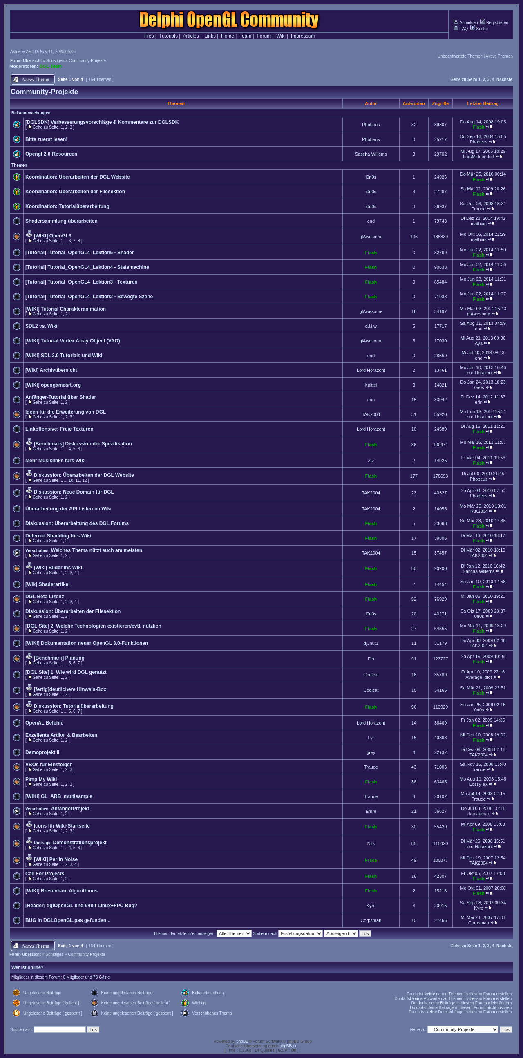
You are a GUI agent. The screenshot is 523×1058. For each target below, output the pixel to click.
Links (210, 36)
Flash (479, 127)
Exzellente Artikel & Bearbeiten (61, 735)
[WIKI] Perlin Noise (56, 859)
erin (371, 399)
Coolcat (370, 674)
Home (227, 36)
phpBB (242, 1041)
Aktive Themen (499, 56)
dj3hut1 (371, 643)
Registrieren (494, 22)
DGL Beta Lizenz (44, 596)
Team (245, 36)
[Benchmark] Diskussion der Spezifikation (83, 444)
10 (71, 480)
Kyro (371, 905)
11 (78, 480)
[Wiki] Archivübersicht (51, 370)
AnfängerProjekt (70, 809)
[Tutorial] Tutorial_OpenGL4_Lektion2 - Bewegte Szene (89, 297)
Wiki (281, 36)
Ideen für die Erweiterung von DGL (65, 412)
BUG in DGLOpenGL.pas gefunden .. (67, 920)
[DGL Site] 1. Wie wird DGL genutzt (66, 672)
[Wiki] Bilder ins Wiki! (59, 567)
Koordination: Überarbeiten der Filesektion (75, 192)
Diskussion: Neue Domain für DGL (74, 492)
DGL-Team (50, 66)
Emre (371, 811)
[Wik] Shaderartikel (47, 584)
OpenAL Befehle (44, 723)
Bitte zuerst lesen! (46, 139)
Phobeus (371, 124)
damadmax (478, 813)
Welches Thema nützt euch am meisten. (97, 550)
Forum (264, 36)
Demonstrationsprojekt (79, 843)
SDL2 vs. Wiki (41, 326)
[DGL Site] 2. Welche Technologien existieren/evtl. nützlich (93, 626)
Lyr (371, 737)
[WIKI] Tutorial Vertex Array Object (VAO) (72, 341)
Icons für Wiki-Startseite (62, 826)
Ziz (371, 460)
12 (84, 480)
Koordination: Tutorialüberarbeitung (67, 206)
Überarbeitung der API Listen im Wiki (68, 509)
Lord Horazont (371, 370)
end (371, 221)
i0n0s (371, 176)
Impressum (303, 36)
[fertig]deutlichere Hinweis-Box (70, 689)
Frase (371, 860)
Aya (479, 343)
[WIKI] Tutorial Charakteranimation (65, 309)
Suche (479, 29)
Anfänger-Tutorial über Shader (60, 397)
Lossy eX (478, 784)
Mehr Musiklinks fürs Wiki (55, 460)
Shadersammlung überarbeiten (61, 221)
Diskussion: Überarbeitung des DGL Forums (77, 523)
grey (371, 752)
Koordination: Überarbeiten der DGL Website (77, 177)
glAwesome (371, 236)
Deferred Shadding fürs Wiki (58, 536)
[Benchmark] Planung (59, 658)
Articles (191, 36)
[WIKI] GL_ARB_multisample (58, 796)
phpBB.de (288, 1046)
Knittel (371, 384)
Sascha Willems (371, 154)
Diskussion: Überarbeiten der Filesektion (73, 611)
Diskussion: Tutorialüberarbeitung (74, 706)
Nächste (504, 79)
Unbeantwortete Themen (460, 56)
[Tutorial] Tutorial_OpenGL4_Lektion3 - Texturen (81, 282)
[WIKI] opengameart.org (53, 385)
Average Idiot (478, 677)
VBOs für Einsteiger (48, 764)
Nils (371, 843)
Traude (478, 208)
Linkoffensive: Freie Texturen (59, 429)
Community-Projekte (87, 60)
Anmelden (466, 22)
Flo (371, 658)
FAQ (461, 29)
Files (148, 36)
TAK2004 (371, 414)
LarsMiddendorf (478, 156)
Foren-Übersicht (26, 60)
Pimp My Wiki (41, 779)
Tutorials (168, 36)
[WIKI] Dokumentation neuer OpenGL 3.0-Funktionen (86, 643)
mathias (479, 223)
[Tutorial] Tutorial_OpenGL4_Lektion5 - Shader (79, 252)
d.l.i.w (371, 326)
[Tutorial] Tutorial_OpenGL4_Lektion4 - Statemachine (87, 267)
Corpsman (371, 920)
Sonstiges (55, 60)
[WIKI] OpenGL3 (53, 236)
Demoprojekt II (42, 752)
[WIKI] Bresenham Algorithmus (61, 891)
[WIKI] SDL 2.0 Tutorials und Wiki (63, 355)
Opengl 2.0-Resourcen (51, 154)
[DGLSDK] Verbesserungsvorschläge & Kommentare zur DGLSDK (102, 122)
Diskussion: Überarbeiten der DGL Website (84, 475)
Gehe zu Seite (463, 79)
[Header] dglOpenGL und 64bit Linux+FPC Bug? (81, 905)
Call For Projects (44, 874)
